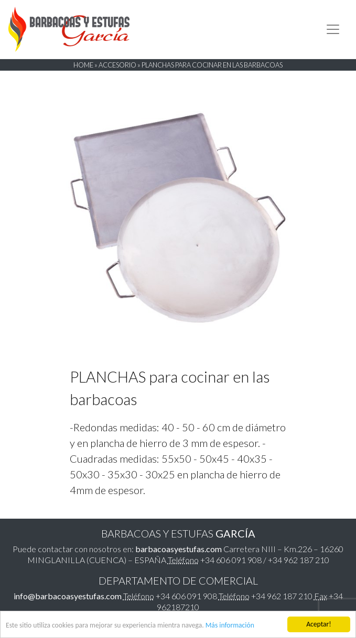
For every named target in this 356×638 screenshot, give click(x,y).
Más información (230, 625)
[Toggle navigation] (333, 29)
